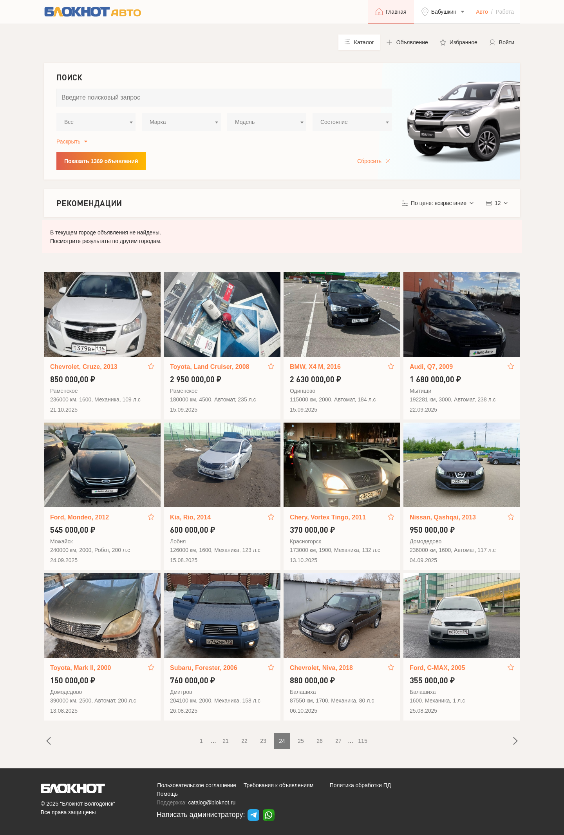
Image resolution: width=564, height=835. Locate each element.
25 (301, 741)
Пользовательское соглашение (196, 785)
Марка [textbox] (158, 122)
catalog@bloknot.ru (212, 802)
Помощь (167, 794)
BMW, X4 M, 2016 (315, 366)
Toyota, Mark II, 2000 (80, 667)
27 (338, 741)
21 (225, 741)
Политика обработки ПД (360, 785)
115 (362, 741)
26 (319, 741)
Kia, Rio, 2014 (190, 517)
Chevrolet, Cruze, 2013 (84, 366)
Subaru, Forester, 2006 (203, 667)
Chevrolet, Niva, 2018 (321, 667)
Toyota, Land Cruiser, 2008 (209, 366)
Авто (482, 12)
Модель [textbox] (245, 122)
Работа (505, 12)
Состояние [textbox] (334, 122)
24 (282, 741)
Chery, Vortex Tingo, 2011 (328, 517)
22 (244, 741)
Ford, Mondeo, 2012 (79, 517)
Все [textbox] (69, 122)
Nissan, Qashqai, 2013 (443, 517)
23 (263, 741)
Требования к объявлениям (279, 785)
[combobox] (96, 122)
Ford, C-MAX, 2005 (437, 667)
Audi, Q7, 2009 (431, 366)
